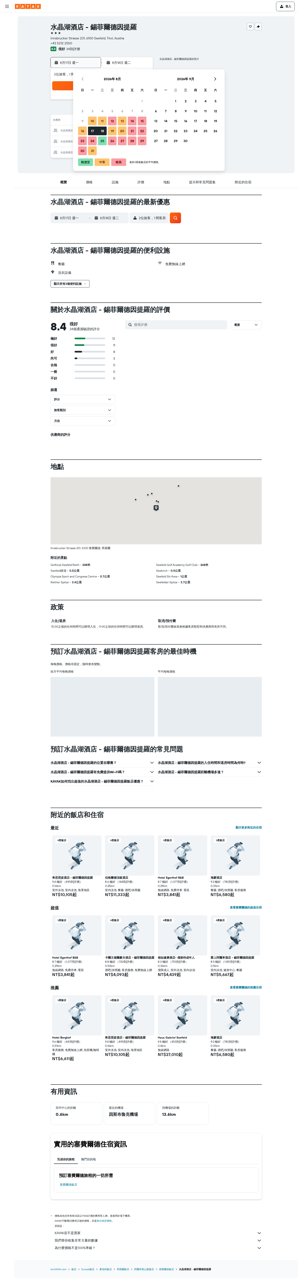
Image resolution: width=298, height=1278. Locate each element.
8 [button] (142, 111)
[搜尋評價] (179, 324)
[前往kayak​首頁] (28, 6)
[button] (7, 6)
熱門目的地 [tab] (88, 1159)
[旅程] (7, 86)
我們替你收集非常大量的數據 (158, 1240)
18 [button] (102, 131)
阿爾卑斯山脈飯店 (144, 1269)
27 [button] (122, 141)
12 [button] (112, 121)
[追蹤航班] (7, 66)
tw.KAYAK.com (58, 1269)
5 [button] (112, 111)
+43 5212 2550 (61, 43)
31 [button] (92, 151)
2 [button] (82, 111)
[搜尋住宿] (7, 28)
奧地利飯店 (105, 1269)
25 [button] (102, 141)
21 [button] (132, 131)
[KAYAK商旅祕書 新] (7, 74)
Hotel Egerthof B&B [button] (171, 877)
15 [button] (142, 121)
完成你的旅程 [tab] (66, 1159)
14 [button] (132, 121)
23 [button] (82, 141)
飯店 (73, 1269)
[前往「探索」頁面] (7, 57)
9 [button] (82, 121)
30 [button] (82, 151)
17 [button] (92, 131)
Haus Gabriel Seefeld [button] (172, 1037)
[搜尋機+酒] (7, 45)
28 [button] (132, 141)
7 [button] (132, 111)
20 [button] (122, 131)
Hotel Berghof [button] (61, 1037)
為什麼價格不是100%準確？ (158, 1247)
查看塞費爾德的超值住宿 (246, 907)
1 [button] (142, 101)
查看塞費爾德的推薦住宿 (246, 987)
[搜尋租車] (7, 36)
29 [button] (142, 141)
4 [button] (102, 111)
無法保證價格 (104, 1220)
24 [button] (92, 141)
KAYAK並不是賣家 (158, 1233)
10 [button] (92, 121)
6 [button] (122, 111)
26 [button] (112, 141)
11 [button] (102, 121)
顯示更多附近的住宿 (249, 827)
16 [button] (82, 131)
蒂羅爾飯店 (123, 1269)
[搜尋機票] (7, 19)
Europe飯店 (87, 1269)
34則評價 (73, 49)
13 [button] (122, 121)
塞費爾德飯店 (68, 1184)
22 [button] (142, 131)
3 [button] (92, 111)
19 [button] (112, 131)
